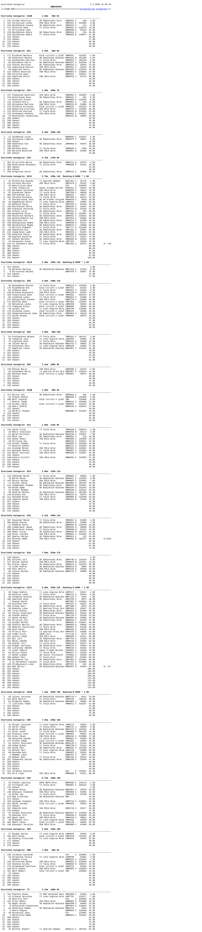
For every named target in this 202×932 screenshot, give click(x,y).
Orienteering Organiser (93, 9)
